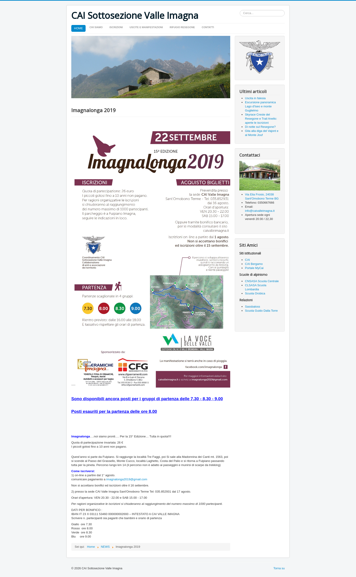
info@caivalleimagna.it (259, 210)
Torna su (279, 568)
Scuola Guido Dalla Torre (261, 310)
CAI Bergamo (254, 264)
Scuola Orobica (255, 293)
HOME (78, 28)
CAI (247, 259)
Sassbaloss (252, 306)
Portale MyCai (254, 268)
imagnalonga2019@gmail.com (126, 479)
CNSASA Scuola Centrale (262, 281)
